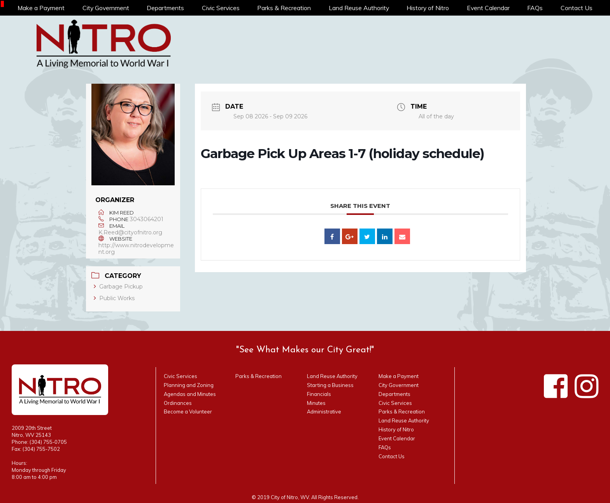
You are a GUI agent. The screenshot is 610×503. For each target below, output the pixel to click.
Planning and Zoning (189, 385)
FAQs (535, 8)
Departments (166, 8)
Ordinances (178, 403)
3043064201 (146, 219)
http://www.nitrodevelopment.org (136, 248)
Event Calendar (488, 8)
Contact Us (576, 8)
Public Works (114, 298)
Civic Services (221, 8)
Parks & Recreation (285, 8)
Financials (319, 394)
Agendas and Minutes (190, 394)
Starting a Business (330, 385)
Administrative (324, 411)
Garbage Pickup (118, 286)
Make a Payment (41, 8)
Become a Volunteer (188, 411)
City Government (106, 8)
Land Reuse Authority (359, 8)
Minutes (316, 403)
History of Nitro (428, 8)
